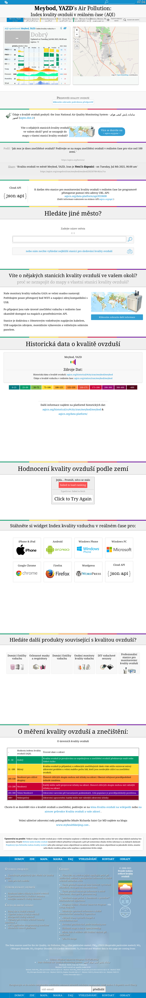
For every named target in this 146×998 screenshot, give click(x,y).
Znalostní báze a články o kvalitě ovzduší (28, 893)
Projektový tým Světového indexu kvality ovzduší (26, 845)
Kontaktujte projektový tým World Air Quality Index (29, 876)
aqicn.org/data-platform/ (73, 413)
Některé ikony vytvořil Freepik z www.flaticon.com (76, 919)
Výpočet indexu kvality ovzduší (23, 914)
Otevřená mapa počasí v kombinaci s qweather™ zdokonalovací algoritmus (84, 899)
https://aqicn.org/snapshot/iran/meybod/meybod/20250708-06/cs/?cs (73, 171)
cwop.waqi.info (67, 907)
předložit (98, 989)
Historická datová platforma (22, 927)
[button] (108, 55)
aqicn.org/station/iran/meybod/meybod (93, 378)
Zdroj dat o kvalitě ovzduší (21, 911)
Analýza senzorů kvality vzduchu (24, 898)
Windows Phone (88, 547)
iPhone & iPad (27, 547)
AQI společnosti (20, 28)
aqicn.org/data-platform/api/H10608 (85, 196)
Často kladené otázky (19, 905)
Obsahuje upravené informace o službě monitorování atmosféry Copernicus (80, 912)
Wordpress (88, 571)
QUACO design (69, 938)
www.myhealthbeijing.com (72, 824)
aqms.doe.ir (27, 117)
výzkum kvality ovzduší (20, 887)
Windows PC (119, 547)
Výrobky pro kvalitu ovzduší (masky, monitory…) (24, 921)
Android (57, 547)
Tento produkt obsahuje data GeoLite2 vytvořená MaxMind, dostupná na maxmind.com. (85, 886)
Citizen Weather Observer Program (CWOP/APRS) (74, 959)
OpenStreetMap (123, 75)
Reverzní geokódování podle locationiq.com (84, 924)
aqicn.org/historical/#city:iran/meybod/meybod (90, 374)
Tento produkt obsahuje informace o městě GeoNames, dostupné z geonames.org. (82, 892)
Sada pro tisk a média (18, 880)
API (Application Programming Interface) (28, 925)
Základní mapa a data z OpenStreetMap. (81, 928)
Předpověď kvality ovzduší (21, 916)
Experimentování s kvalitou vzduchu (26, 896)
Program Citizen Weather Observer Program (84, 904)
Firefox (57, 571)
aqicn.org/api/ (106, 199)
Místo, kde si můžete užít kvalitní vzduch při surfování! (83, 933)
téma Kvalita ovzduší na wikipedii (111, 807)
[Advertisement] (73, 440)
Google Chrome (27, 571)
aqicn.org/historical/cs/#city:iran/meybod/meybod (71, 409)
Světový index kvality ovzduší (35, 842)
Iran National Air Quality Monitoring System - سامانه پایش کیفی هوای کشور (74, 962)
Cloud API (119, 571)
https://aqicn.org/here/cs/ (73, 160)
